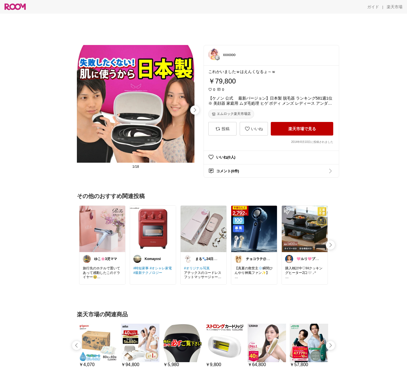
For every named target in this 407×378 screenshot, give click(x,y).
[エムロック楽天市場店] (231, 114)
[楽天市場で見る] (302, 129)
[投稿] (222, 129)
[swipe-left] (76, 345)
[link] (102, 229)
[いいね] (254, 129)
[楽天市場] (394, 6)
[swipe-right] (194, 110)
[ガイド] (373, 6)
